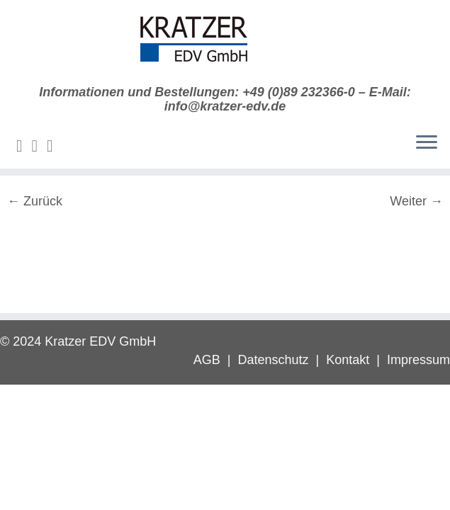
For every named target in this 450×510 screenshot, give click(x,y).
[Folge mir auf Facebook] (54, 146)
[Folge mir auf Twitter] (39, 146)
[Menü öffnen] (426, 143)
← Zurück (34, 201)
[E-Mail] (24, 146)
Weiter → (416, 201)
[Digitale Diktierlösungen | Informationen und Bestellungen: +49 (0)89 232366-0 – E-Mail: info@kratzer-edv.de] (225, 42)
